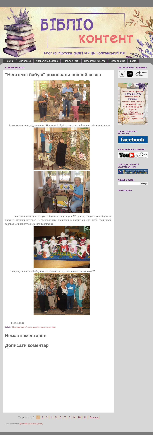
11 (85, 417)
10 (79, 417)
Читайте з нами (71, 61)
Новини (9, 61)
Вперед (94, 417)
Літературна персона (47, 61)
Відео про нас (118, 61)
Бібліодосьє (25, 61)
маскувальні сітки (48, 327)
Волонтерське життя (94, 61)
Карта (133, 61)
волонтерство (34, 327)
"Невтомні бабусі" (19, 327)
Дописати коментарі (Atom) (31, 423)
